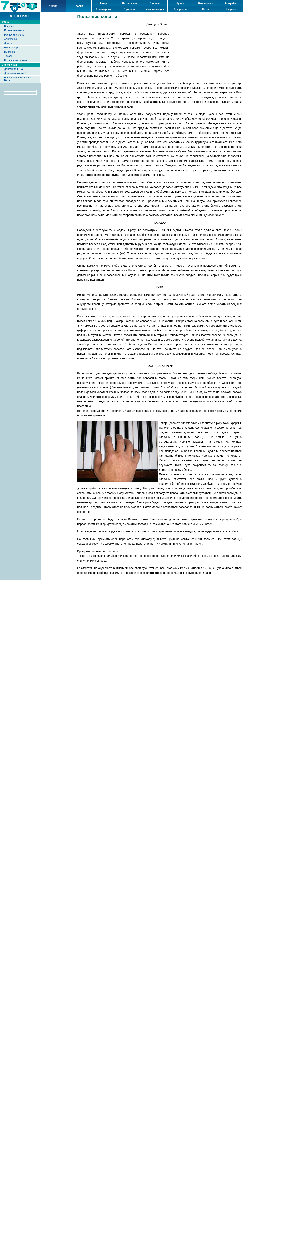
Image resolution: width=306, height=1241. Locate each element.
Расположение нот (14, 34)
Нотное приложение (15, 60)
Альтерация (11, 39)
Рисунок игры (11, 47)
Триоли (8, 56)
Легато (8, 43)
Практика (9, 51)
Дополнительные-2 (15, 73)
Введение (9, 26)
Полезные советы (14, 30)
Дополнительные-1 (15, 69)
